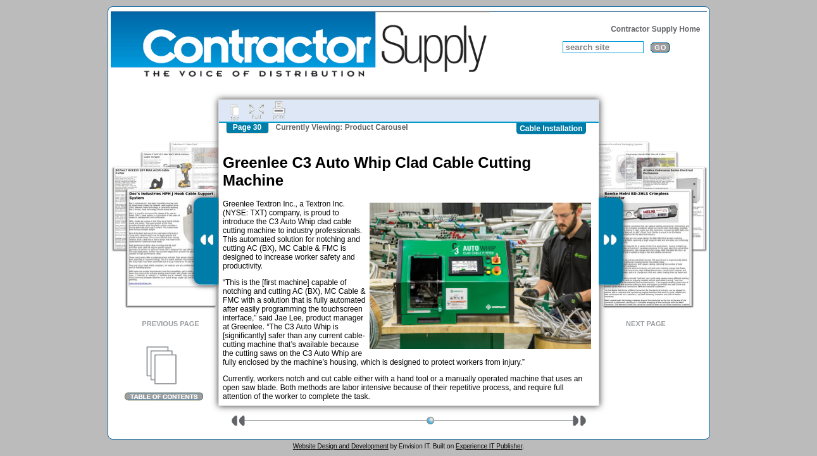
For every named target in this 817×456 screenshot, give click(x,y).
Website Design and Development (341, 446)
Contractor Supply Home (655, 29)
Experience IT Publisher (489, 446)
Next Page (646, 323)
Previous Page (170, 323)
